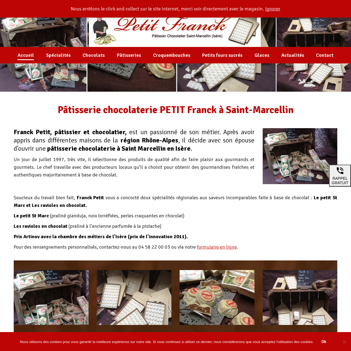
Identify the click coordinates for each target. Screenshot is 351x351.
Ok (323, 341)
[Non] (344, 341)
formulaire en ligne (217, 247)
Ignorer (272, 9)
